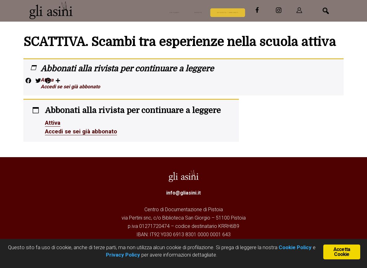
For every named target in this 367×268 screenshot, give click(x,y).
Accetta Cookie (341, 251)
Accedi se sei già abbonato (70, 87)
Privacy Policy (123, 255)
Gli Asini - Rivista (75, 10)
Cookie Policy (294, 247)
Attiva (47, 80)
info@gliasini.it (183, 193)
